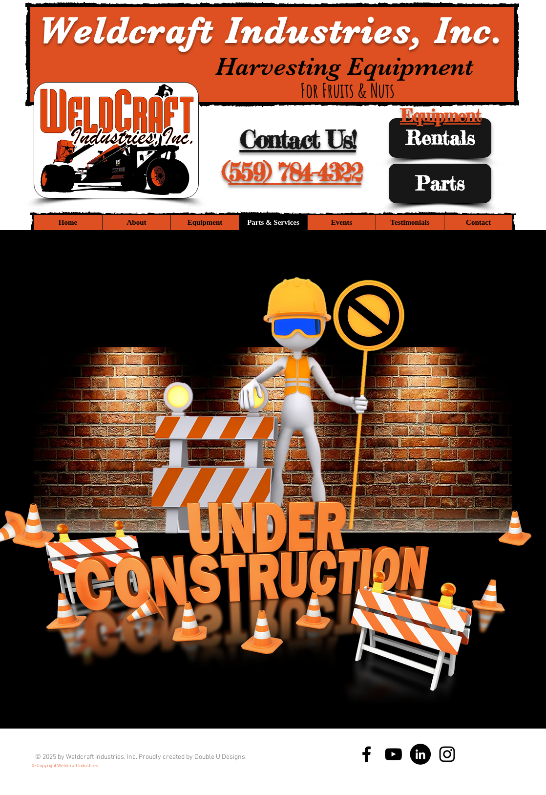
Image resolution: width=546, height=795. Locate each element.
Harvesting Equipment (347, 66)
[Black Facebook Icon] (366, 754)
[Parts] (440, 183)
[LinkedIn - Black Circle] (420, 754)
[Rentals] (440, 138)
